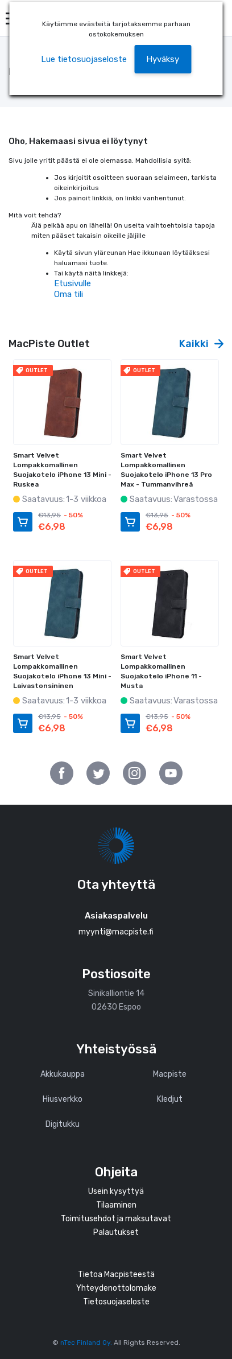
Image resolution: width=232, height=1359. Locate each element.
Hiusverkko (62, 1099)
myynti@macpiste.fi (116, 932)
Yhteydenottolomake (116, 1288)
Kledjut (170, 1099)
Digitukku (62, 1124)
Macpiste (170, 1074)
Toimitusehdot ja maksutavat (116, 1219)
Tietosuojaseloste (116, 1302)
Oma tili (68, 294)
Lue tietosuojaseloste (84, 59)
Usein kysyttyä (116, 1191)
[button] (162, 60)
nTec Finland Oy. (86, 1342)
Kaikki (201, 343)
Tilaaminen (116, 1205)
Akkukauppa (62, 1074)
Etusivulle (72, 283)
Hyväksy (162, 59)
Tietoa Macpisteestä (116, 1274)
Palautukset (116, 1232)
